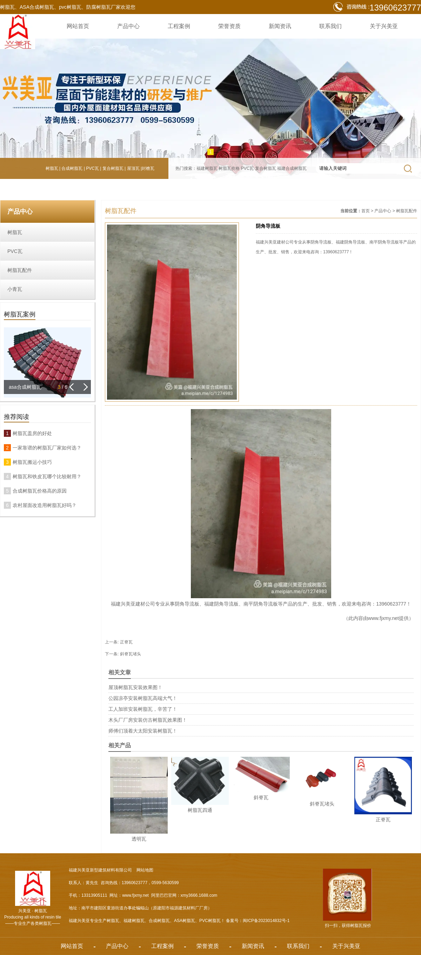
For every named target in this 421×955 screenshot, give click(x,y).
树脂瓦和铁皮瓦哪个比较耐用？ (47, 476)
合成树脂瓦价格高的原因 (40, 491)
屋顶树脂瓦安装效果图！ (135, 687)
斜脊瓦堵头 (130, 654)
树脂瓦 (52, 168)
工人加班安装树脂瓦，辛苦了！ (142, 709)
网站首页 (78, 26)
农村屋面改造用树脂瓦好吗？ (44, 505)
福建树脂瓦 (207, 168)
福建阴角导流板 (221, 604)
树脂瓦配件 (19, 270)
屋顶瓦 (133, 168)
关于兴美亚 (384, 26)
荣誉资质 (229, 26)
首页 (365, 210)
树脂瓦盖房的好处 (32, 433)
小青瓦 (14, 289)
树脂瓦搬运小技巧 (32, 462)
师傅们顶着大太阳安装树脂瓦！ (142, 731)
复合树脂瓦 (112, 168)
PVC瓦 (92, 168)
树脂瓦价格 (229, 168)
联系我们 (330, 26)
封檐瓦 (148, 168)
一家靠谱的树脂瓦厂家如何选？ (47, 447)
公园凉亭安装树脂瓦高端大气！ (142, 698)
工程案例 (179, 26)
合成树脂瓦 (71, 168)
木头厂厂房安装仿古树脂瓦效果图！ (147, 720)
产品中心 (128, 26)
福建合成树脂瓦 (292, 168)
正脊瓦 (126, 642)
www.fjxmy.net (383, 618)
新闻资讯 (280, 26)
